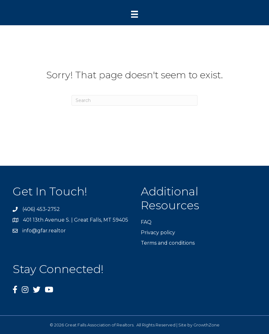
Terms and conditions (168, 243)
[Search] (134, 100)
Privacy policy (158, 233)
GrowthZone (206, 324)
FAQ (146, 222)
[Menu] (134, 14)
